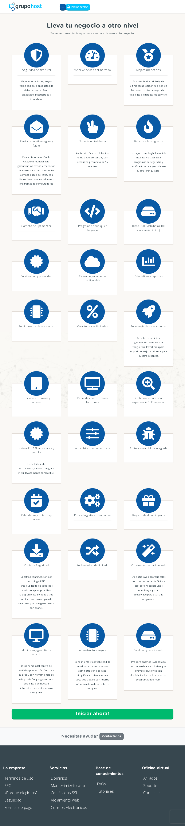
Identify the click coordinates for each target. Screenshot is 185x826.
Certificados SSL (64, 792)
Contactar (151, 792)
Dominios (59, 778)
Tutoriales (105, 791)
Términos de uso (19, 778)
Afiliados (150, 778)
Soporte (150, 785)
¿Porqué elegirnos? (21, 792)
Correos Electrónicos (69, 807)
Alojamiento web (65, 800)
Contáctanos (111, 736)
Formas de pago (18, 807)
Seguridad (12, 800)
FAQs (101, 783)
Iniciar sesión (77, 7)
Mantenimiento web (68, 785)
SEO (8, 785)
